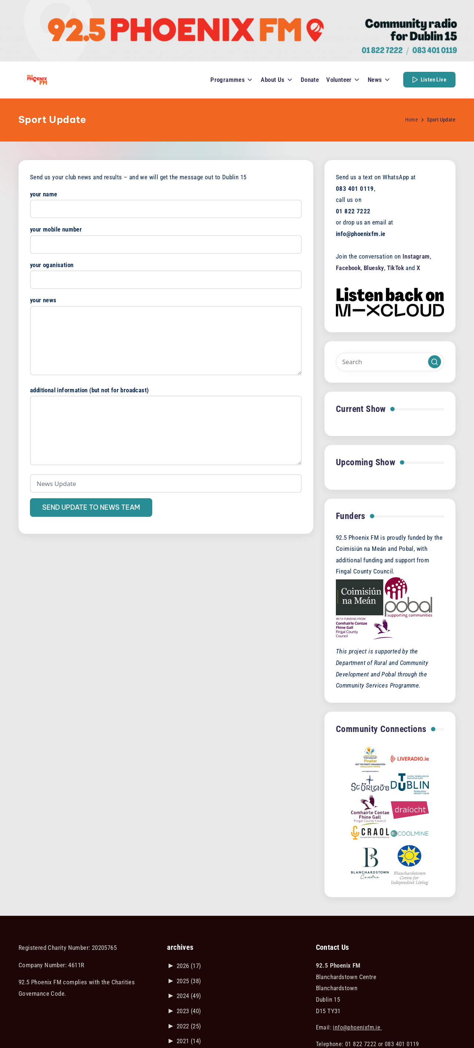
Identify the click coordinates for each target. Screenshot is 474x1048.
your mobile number (166, 237)
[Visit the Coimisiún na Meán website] (359, 596)
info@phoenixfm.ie (357, 1027)
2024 (189, 995)
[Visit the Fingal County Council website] (364, 628)
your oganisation (166, 272)
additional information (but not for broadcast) (166, 426)
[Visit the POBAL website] (408, 596)
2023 (189, 1011)
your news (166, 336)
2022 (189, 1026)
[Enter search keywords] (390, 362)
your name (166, 201)
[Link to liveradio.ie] (409, 758)
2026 (189, 965)
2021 (189, 1041)
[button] (429, 79)
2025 (189, 981)
